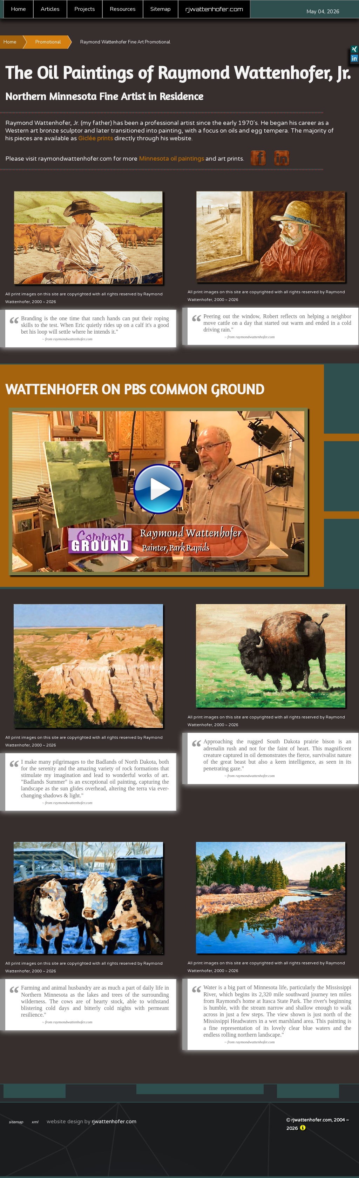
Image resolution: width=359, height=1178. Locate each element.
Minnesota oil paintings (171, 158)
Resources (123, 9)
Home (18, 9)
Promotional (48, 42)
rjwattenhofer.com (214, 9)
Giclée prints (95, 138)
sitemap (16, 1122)
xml (35, 1122)
